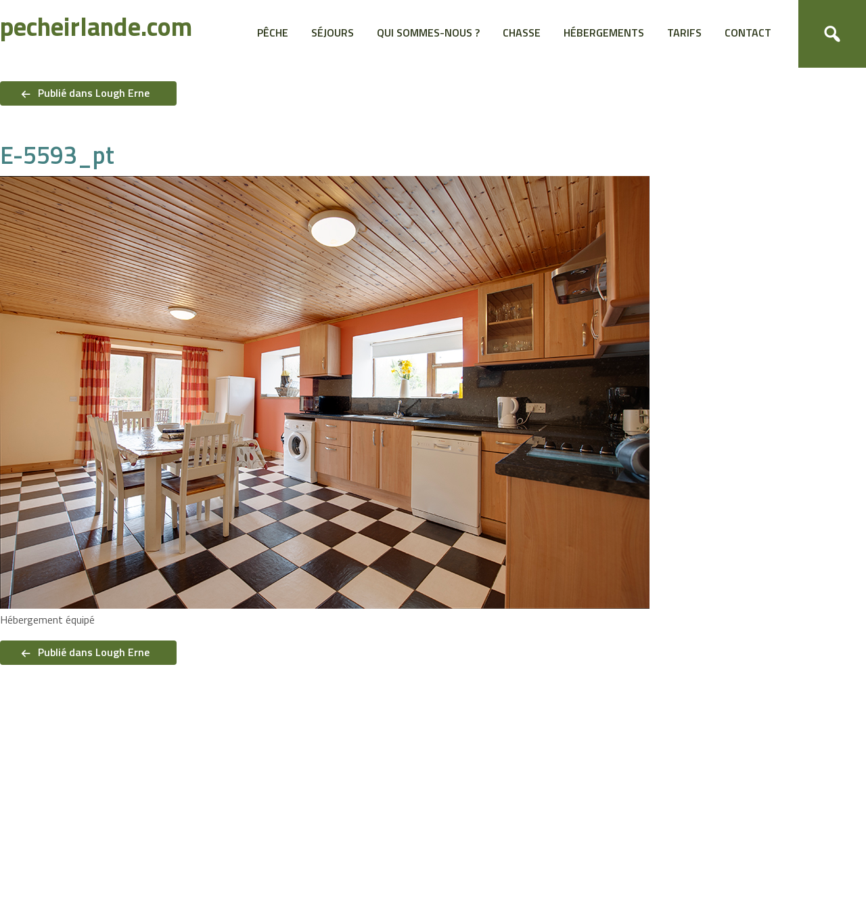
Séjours (332, 32)
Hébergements (604, 32)
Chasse (522, 32)
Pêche (272, 32)
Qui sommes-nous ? (428, 32)
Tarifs (684, 32)
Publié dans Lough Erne (94, 93)
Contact (748, 32)
